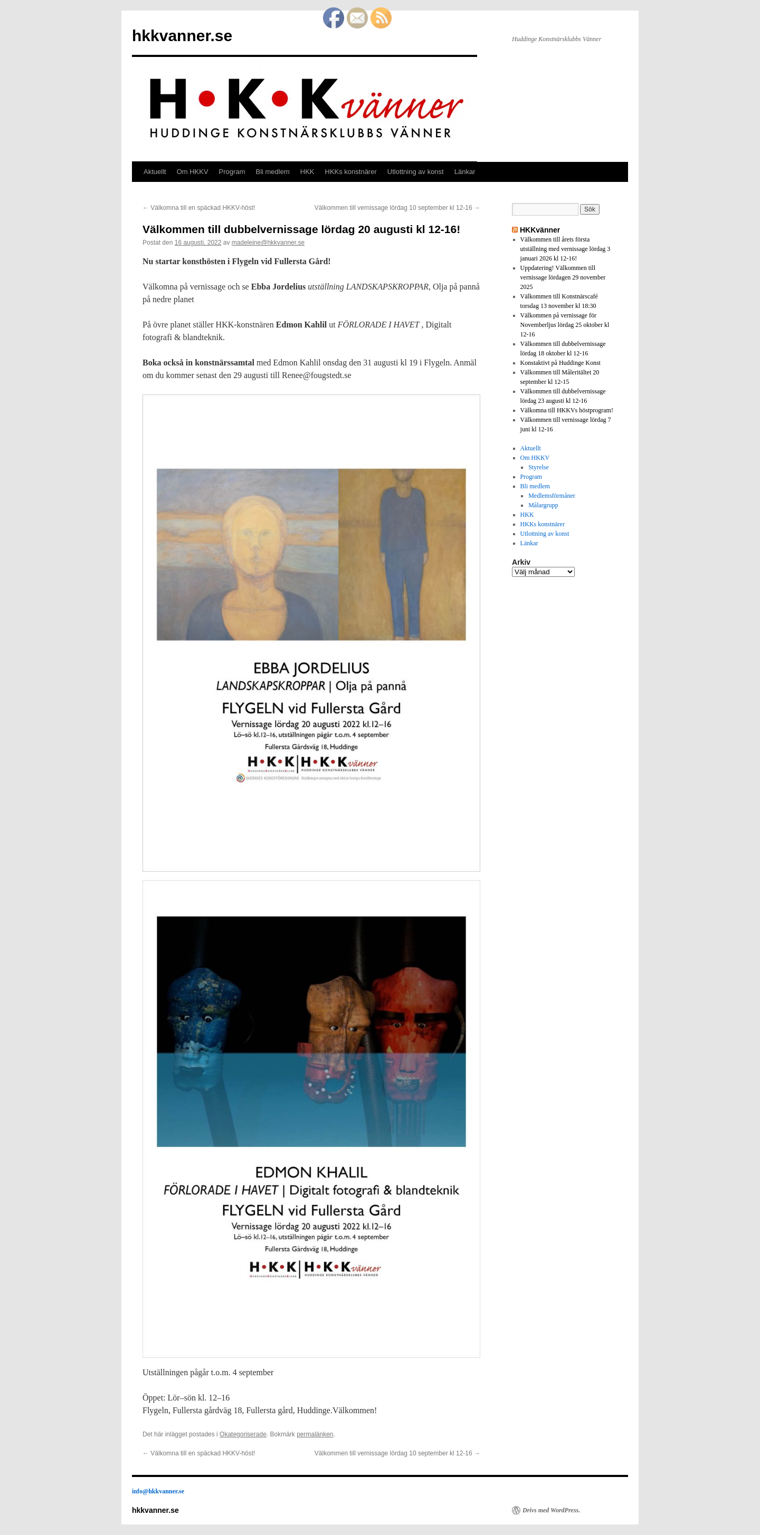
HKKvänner (540, 230)
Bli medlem (272, 172)
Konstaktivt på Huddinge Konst (560, 362)
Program (232, 172)
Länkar (465, 172)
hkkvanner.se (182, 35)
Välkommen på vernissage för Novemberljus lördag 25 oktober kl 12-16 (565, 325)
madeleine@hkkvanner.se (268, 242)
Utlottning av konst (415, 172)
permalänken (315, 1434)
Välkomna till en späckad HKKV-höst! (198, 207)
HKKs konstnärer (351, 172)
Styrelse (538, 467)
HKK (307, 172)
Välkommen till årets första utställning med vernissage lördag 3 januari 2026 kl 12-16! (565, 249)
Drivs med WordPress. (551, 1510)
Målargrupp (543, 505)
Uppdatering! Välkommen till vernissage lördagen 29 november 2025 (563, 277)
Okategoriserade (243, 1434)
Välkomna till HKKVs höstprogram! (566, 410)
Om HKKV (192, 172)
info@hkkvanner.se (158, 1491)
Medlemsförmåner (551, 495)
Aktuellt (155, 172)
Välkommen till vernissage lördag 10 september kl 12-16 (397, 207)
